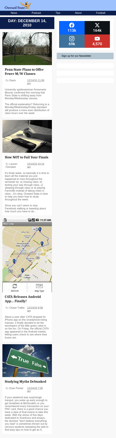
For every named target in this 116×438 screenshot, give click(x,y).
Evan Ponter (16, 388)
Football (100, 13)
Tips (58, 13)
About (78, 13)
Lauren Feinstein (11, 165)
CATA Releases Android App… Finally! (23, 299)
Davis (12, 80)
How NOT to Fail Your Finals (26, 157)
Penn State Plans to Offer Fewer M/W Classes (24, 71)
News (14, 13)
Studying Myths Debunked (25, 381)
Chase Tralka (16, 307)
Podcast (36, 13)
